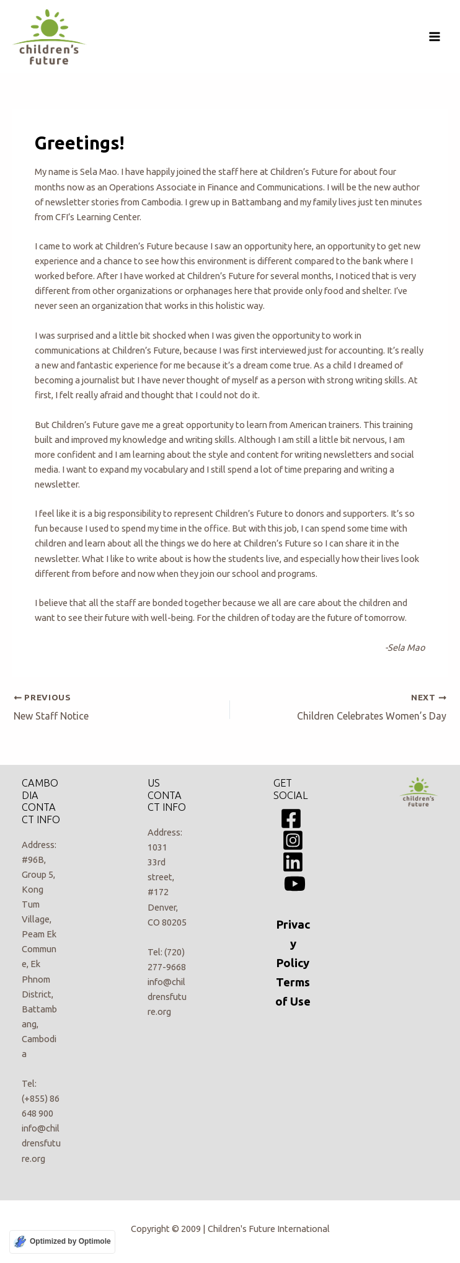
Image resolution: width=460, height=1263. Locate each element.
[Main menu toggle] (435, 37)
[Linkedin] (293, 862)
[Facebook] (291, 818)
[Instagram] (293, 840)
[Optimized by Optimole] (62, 1242)
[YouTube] (295, 884)
